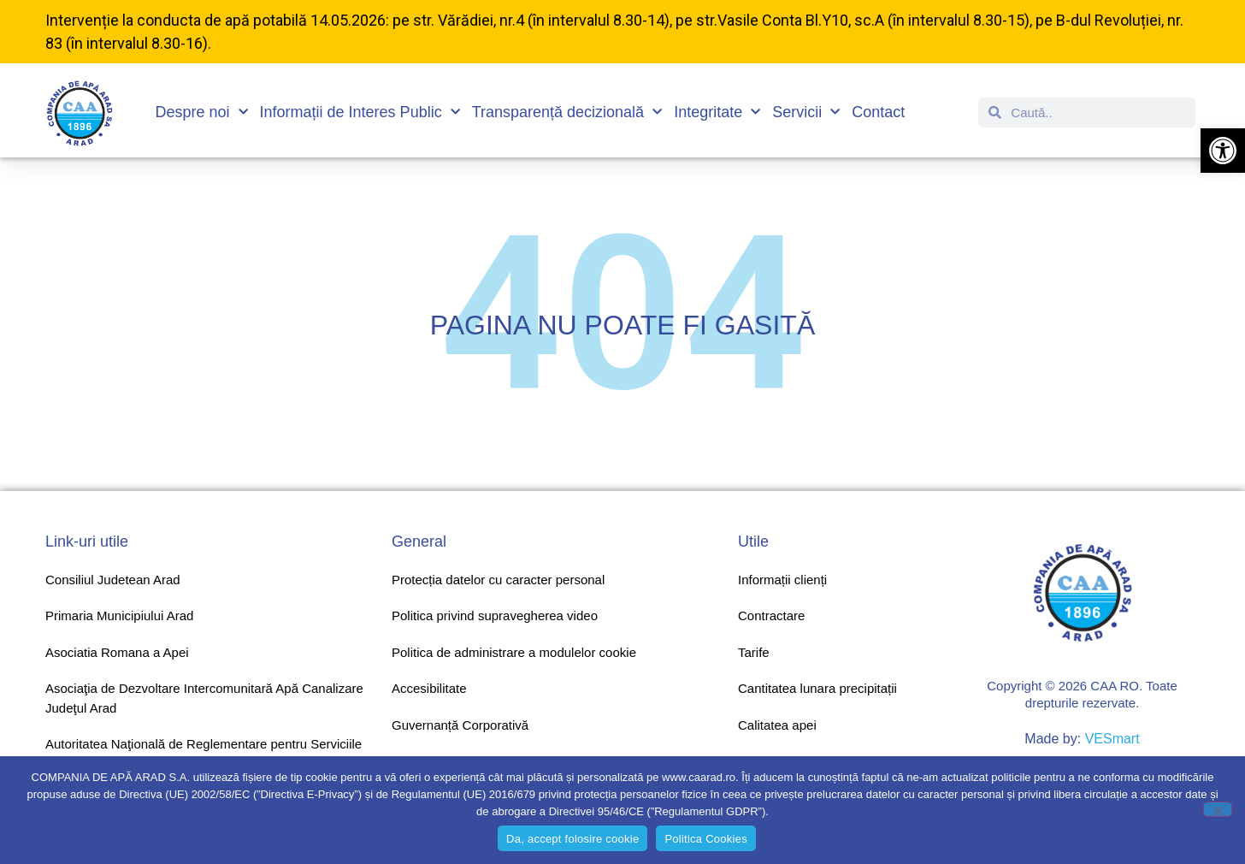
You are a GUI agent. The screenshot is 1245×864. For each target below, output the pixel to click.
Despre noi (202, 112)
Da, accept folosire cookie (572, 838)
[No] (1217, 809)
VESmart (1112, 738)
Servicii (806, 112)
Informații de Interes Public (360, 112)
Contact (878, 112)
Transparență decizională (567, 112)
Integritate (717, 112)
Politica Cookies (705, 838)
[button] (1223, 150)
